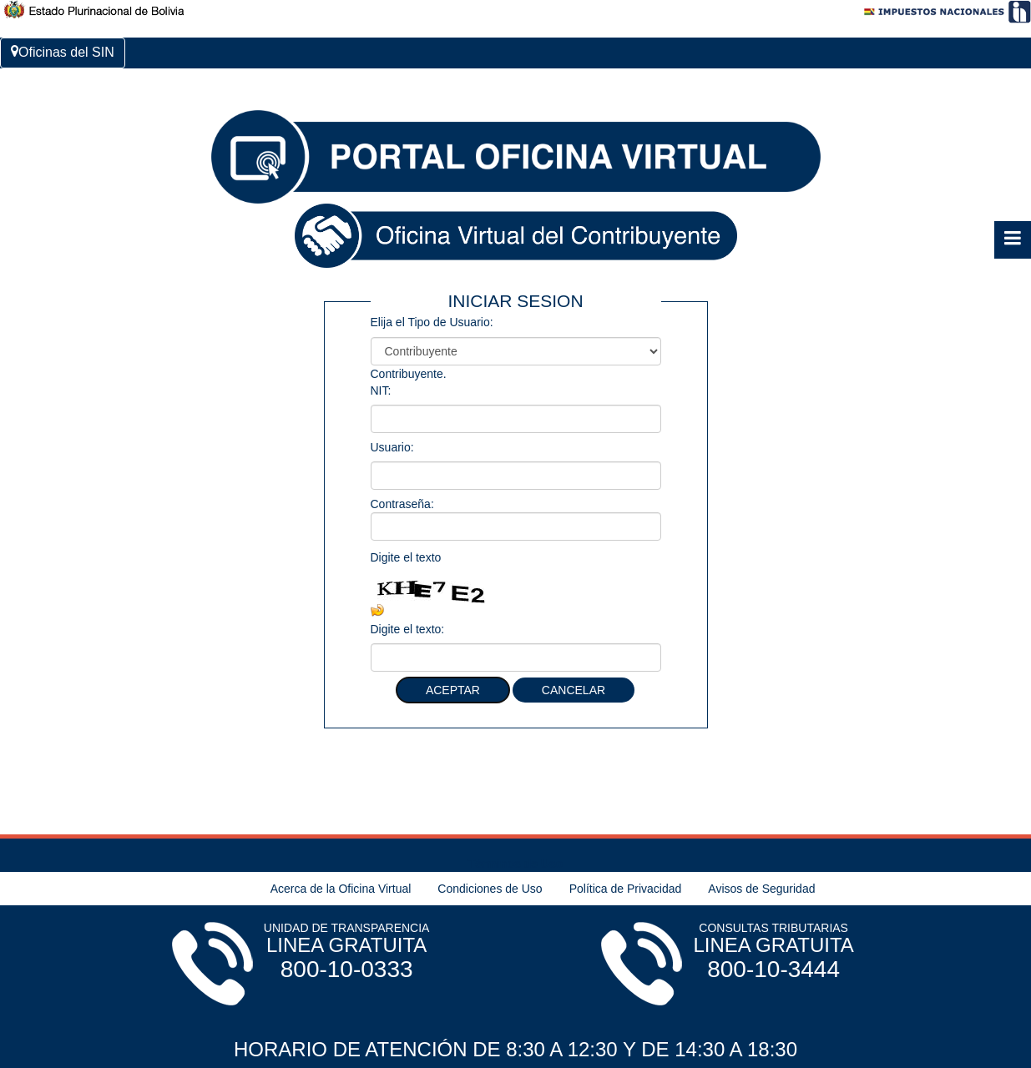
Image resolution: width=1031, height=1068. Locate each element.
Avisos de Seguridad (761, 888)
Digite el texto (406, 557)
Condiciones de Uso (489, 888)
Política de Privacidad (625, 888)
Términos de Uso (516, 863)
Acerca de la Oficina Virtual (341, 888)
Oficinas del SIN (62, 51)
